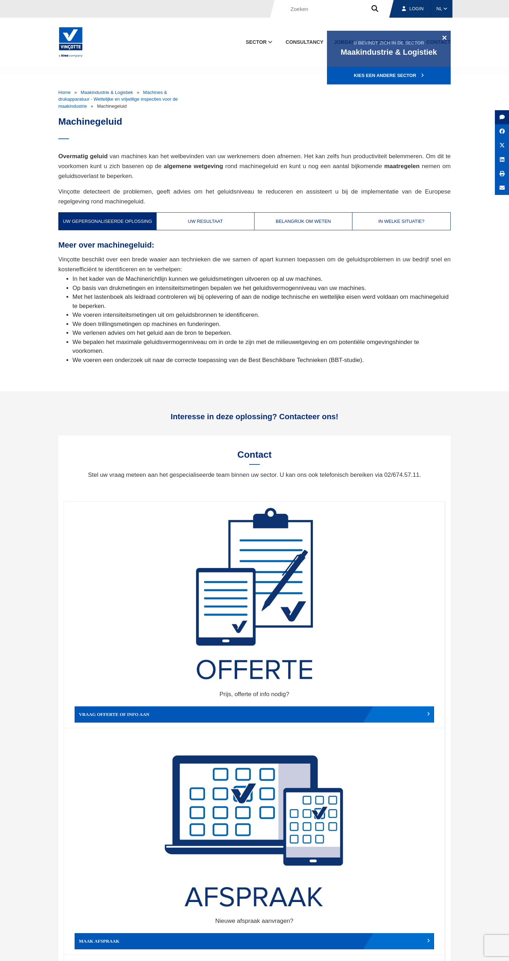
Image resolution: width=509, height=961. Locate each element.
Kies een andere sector (389, 75)
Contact (438, 916)
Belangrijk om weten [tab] (303, 221)
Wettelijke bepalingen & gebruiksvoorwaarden (338, 949)
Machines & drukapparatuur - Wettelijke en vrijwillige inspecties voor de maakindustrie (118, 99)
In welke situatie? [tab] (401, 221)
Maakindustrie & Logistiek (107, 92)
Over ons (317, 916)
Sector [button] (260, 42)
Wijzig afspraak (302, 601)
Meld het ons (302, 707)
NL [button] (442, 8)
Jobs (402, 916)
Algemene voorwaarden (263, 949)
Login (412, 8)
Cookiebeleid (401, 949)
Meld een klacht (207, 707)
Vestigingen (361, 916)
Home (64, 92)
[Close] (444, 37)
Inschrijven (399, 836)
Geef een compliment (111, 707)
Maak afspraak (207, 601)
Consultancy (304, 42)
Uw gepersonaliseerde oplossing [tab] (107, 221)
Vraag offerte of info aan (111, 601)
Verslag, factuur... (397, 601)
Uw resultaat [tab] (205, 221)
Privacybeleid (432, 949)
